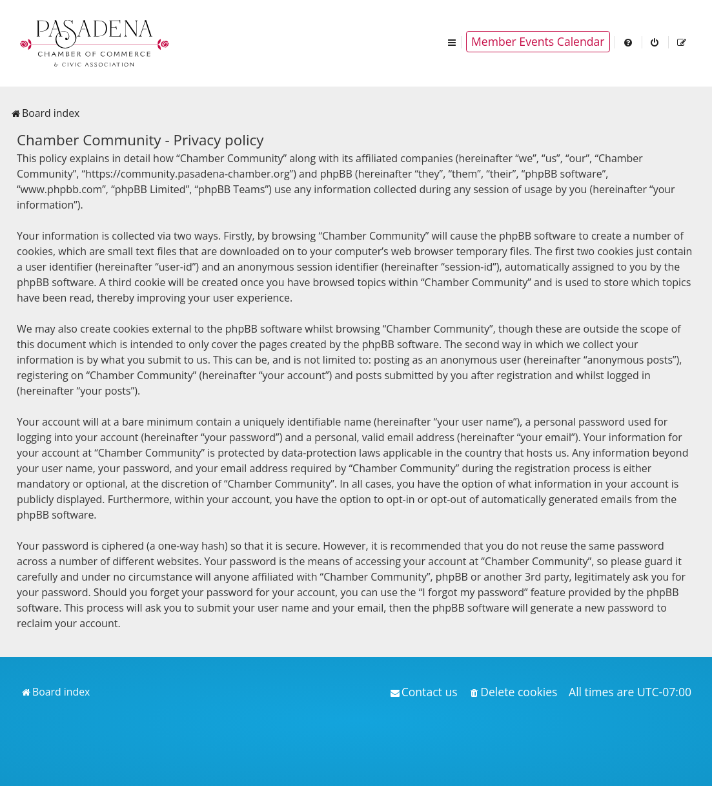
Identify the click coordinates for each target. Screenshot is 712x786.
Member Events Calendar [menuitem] (538, 41)
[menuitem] (628, 41)
